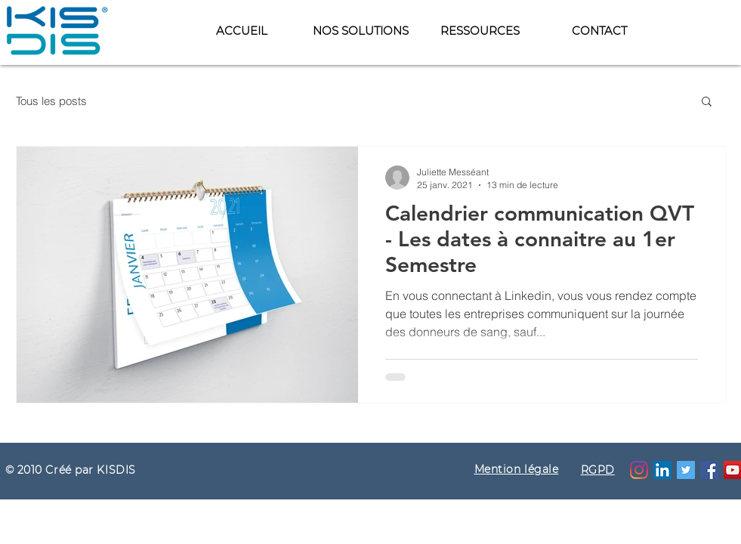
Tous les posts (51, 101)
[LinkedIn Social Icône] (662, 470)
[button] (479, 31)
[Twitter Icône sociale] (686, 470)
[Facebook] (709, 470)
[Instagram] (639, 470)
